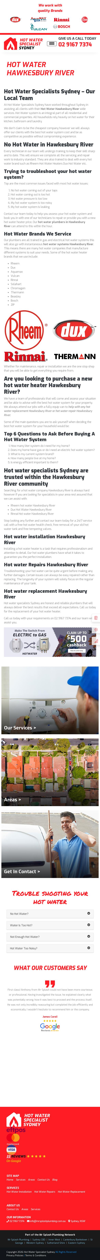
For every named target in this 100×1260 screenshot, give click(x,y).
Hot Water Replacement (71, 1191)
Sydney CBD (38, 1239)
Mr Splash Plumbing (18, 1239)
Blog (54, 1179)
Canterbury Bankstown (75, 1239)
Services (20, 1179)
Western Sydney (35, 1242)
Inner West (54, 1239)
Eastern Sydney (76, 1242)
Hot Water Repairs (44, 1191)
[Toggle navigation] (52, 43)
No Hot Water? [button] (50, 914)
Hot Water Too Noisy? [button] (50, 948)
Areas (31, 1179)
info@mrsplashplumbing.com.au (46, 1221)
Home (9, 1179)
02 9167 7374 (75, 44)
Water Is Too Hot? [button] (50, 925)
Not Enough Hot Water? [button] (50, 937)
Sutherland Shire (56, 1242)
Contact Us (43, 1179)
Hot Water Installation (18, 1191)
